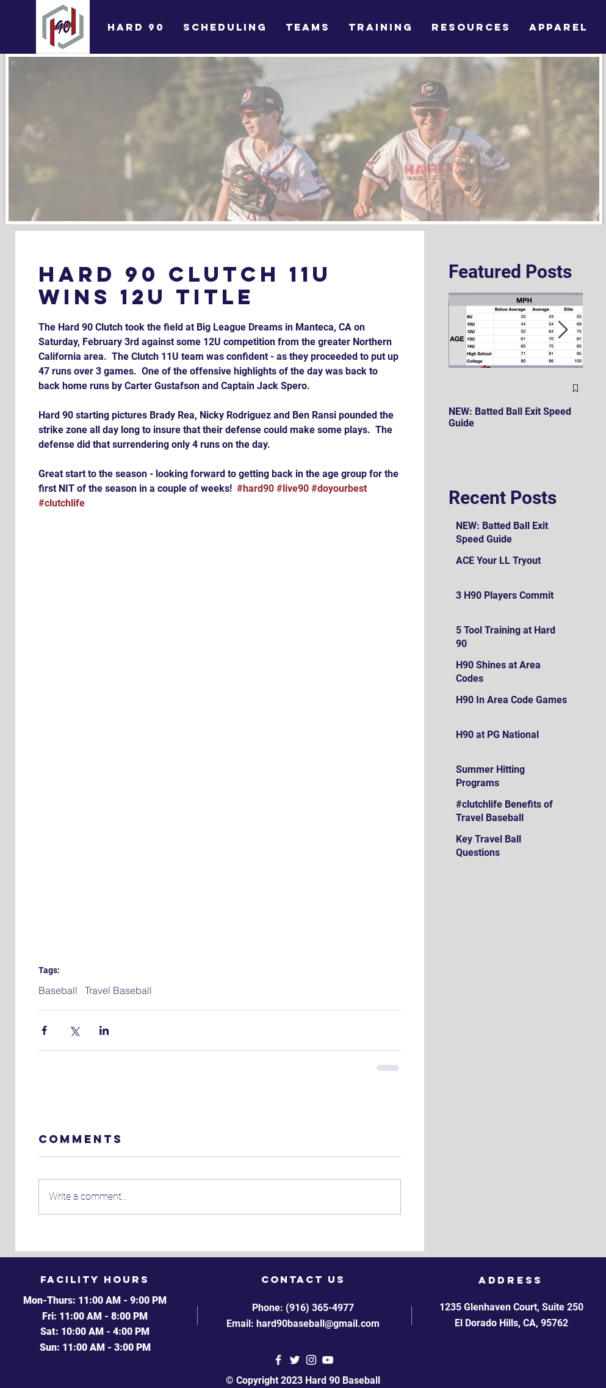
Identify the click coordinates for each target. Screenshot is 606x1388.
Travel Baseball (118, 990)
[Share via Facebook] (44, 1030)
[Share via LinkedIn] (104, 1030)
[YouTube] (327, 1360)
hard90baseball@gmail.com (318, 1323)
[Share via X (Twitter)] (74, 1030)
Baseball (58, 990)
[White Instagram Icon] (311, 1360)
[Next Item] (563, 330)
